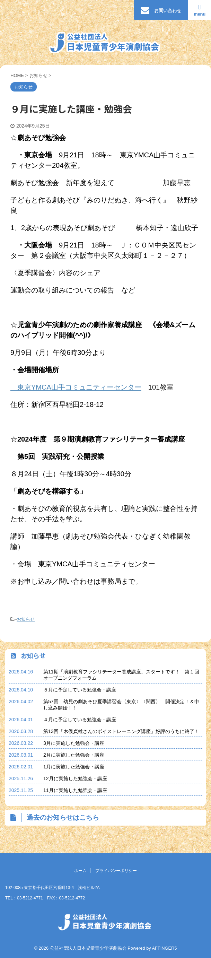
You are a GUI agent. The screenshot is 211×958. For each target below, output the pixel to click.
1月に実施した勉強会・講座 (73, 766)
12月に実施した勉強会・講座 (75, 778)
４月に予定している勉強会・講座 (79, 719)
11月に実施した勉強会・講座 (75, 790)
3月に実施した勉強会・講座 (73, 743)
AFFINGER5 (164, 948)
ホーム (80, 870)
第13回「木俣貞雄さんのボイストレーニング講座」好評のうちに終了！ (121, 731)
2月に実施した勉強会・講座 (73, 755)
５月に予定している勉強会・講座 (79, 690)
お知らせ (26, 619)
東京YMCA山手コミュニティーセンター (75, 387)
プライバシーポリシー (116, 870)
